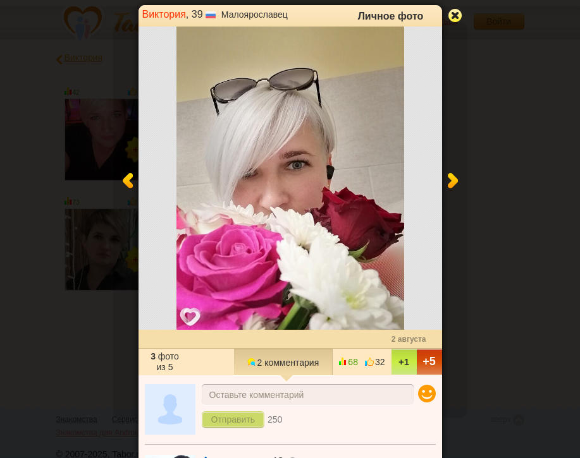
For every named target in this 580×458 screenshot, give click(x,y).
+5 (429, 361)
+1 (403, 361)
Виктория (164, 14)
